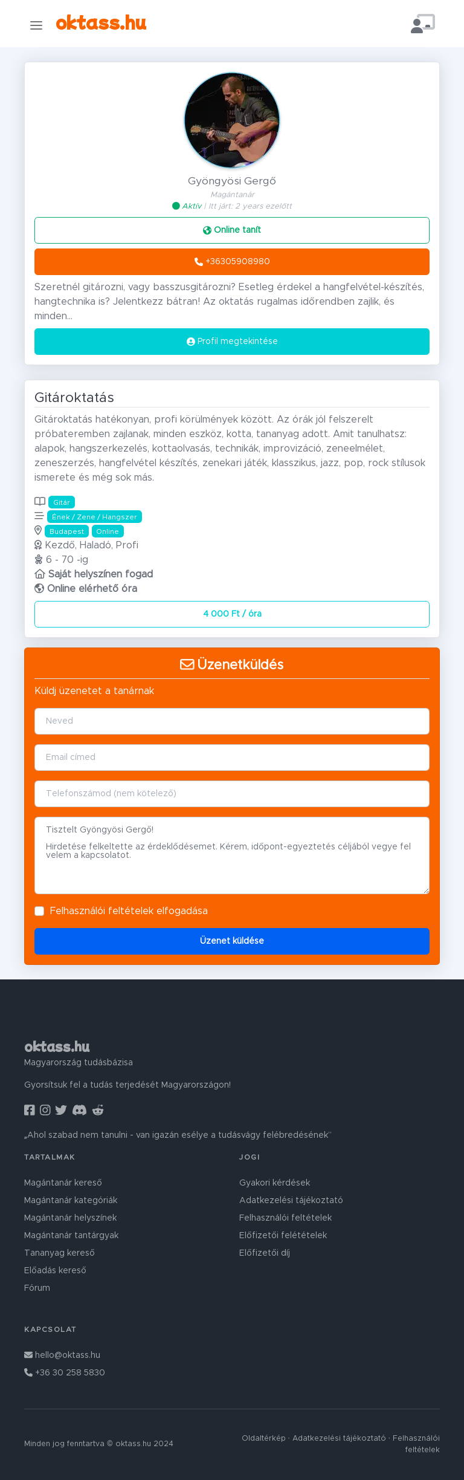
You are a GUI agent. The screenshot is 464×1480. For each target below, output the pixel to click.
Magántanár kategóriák (70, 1200)
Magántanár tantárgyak (71, 1236)
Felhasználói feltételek (101, 911)
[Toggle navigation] (36, 25)
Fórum (37, 1288)
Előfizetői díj (264, 1253)
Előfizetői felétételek (283, 1236)
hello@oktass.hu (62, 1355)
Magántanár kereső (63, 1183)
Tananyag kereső (59, 1253)
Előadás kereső (55, 1271)
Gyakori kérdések (274, 1183)
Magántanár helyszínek (70, 1218)
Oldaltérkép (264, 1439)
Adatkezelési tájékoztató (291, 1200)
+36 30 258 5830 (64, 1373)
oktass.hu (101, 21)
